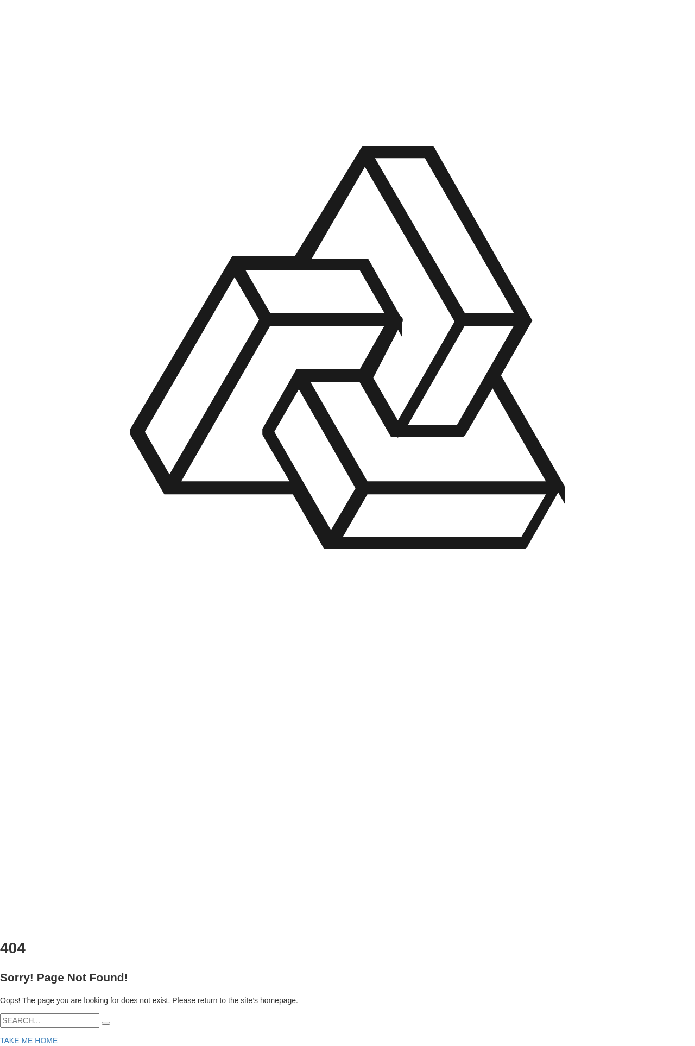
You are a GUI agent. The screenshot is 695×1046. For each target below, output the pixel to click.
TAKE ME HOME (29, 1040)
